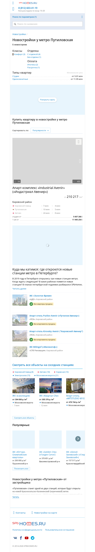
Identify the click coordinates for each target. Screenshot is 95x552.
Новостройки (19, 34)
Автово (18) (45, 372)
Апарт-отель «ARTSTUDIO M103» (77, 389)
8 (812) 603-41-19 (27, 8)
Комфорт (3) (19, 54)
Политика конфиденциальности (27, 530)
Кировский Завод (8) (24, 372)
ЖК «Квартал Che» (50, 387)
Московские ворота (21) (47, 375)
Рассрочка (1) (33, 67)
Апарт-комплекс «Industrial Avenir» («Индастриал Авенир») (38, 189)
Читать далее (19, 288)
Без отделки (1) (34, 57)
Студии (15, 76)
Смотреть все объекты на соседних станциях (43, 365)
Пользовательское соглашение (59, 530)
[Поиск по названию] (47, 24)
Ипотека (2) (32, 64)
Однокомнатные (20, 79)
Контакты (21, 512)
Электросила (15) (22, 375)
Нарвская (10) (62, 372)
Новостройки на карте (45, 512)
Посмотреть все (21, 468)
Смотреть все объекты (24, 418)
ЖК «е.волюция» (23, 387)
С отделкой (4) (33, 54)
